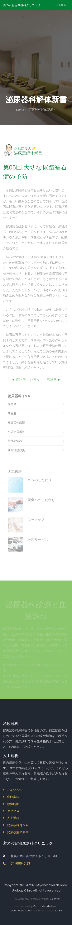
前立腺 (36, 419)
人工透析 (11, 818)
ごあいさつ (12, 790)
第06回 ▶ (53, 381)
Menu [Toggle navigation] (63, 5)
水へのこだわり (39, 486)
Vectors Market (42, 906)
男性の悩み (36, 447)
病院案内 (11, 797)
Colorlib (55, 898)
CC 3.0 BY (56, 910)
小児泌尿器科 (36, 438)
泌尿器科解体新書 (41, 110)
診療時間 (11, 804)
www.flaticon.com (21, 910)
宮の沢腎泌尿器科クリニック (22, 5)
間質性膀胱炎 (36, 456)
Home (21, 110)
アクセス (11, 811)
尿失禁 (36, 410)
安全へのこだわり (41, 506)
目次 (36, 381)
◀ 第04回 (19, 381)
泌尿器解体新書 (16, 832)
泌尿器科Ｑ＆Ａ (15, 825)
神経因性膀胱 (36, 428)
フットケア (36, 526)
